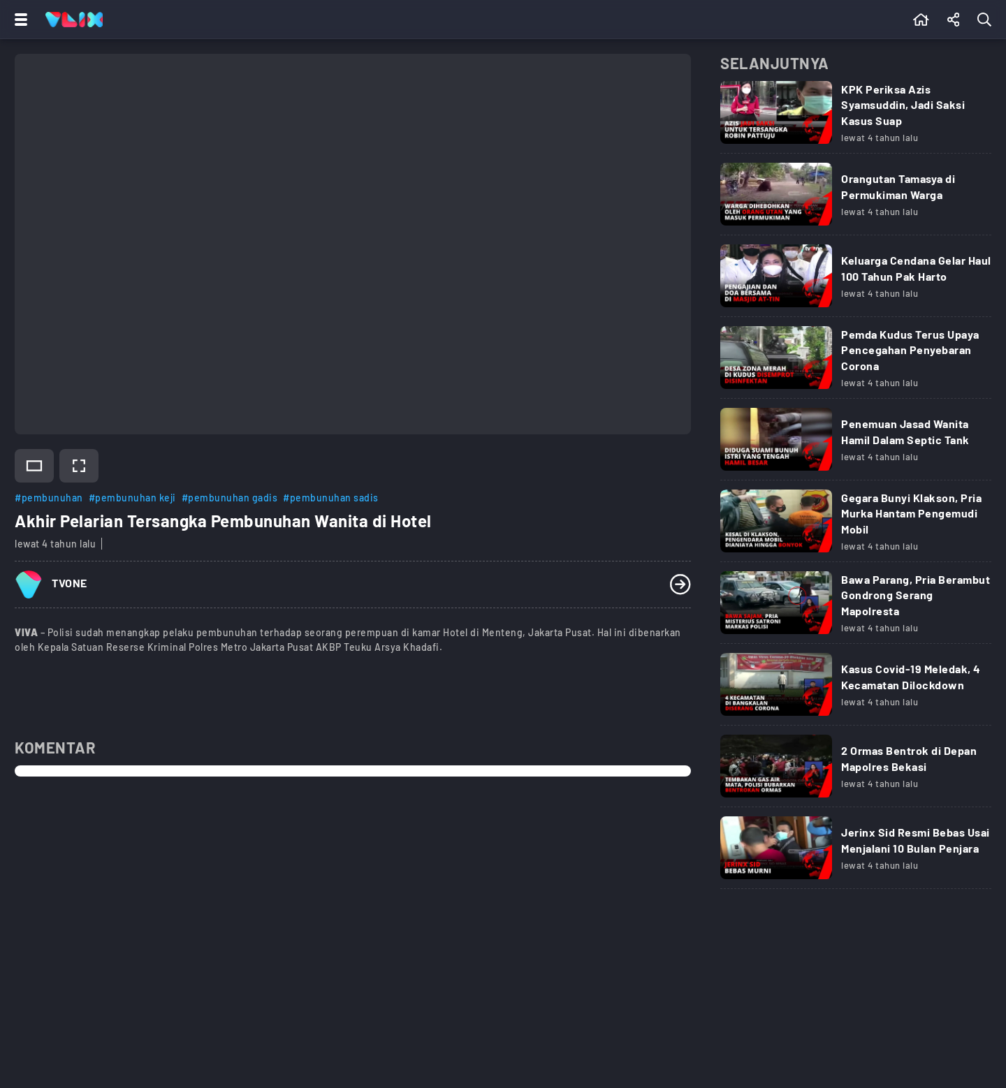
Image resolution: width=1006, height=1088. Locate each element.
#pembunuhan (49, 497)
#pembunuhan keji (132, 497)
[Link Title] (855, 117)
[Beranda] (921, 19)
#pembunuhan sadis (331, 497)
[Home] (74, 19)
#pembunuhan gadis (230, 497)
